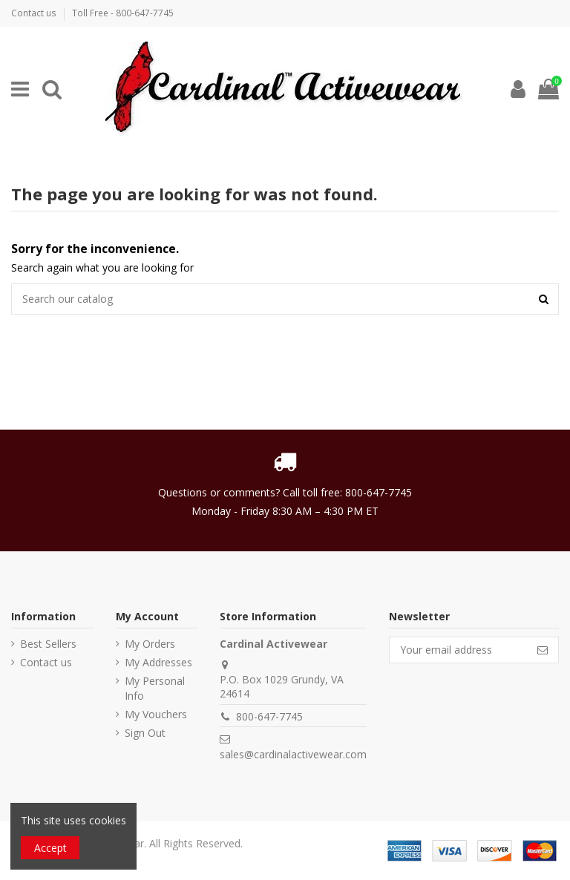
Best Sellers (48, 644)
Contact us (35, 13)
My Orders (150, 644)
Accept (50, 848)
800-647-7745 (269, 716)
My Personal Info (155, 688)
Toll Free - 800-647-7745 (123, 13)
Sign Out (145, 733)
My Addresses (158, 662)
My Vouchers (156, 714)
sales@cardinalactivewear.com (293, 754)
